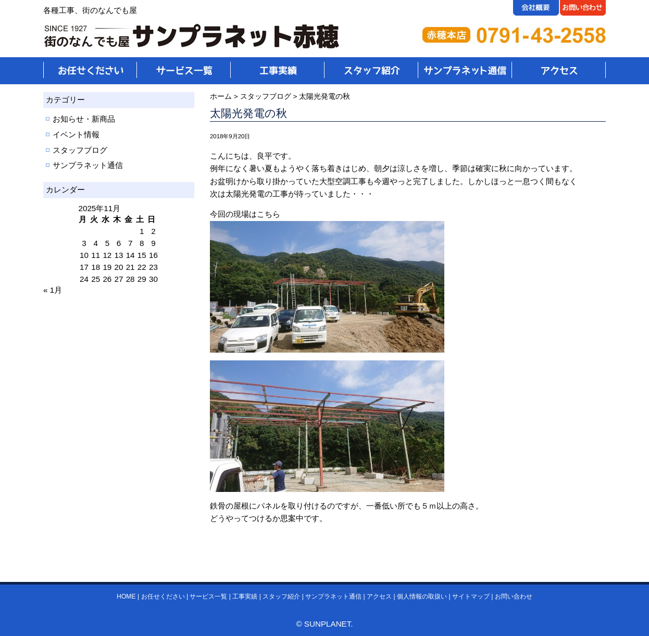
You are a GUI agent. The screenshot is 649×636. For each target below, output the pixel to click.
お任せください (163, 596)
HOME (126, 596)
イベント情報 (76, 134)
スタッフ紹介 (281, 596)
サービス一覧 (208, 596)
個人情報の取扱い (422, 596)
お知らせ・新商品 (84, 118)
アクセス (379, 596)
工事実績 (244, 596)
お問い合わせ (513, 596)
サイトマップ (471, 596)
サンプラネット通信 (88, 165)
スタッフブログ (80, 150)
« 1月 (52, 289)
